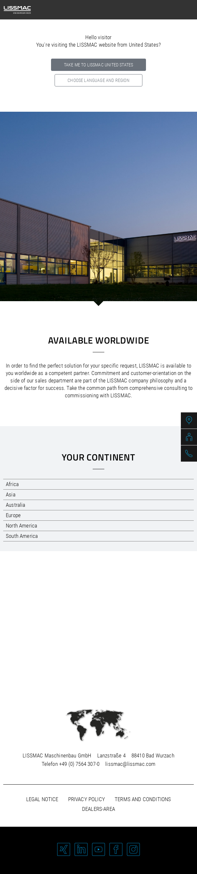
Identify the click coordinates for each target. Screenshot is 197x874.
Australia (16, 505)
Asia (11, 494)
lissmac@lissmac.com (130, 764)
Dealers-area (98, 809)
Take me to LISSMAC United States (98, 64)
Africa (12, 484)
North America (21, 525)
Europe (13, 515)
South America (22, 536)
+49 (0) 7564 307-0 (79, 764)
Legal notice (42, 799)
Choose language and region (98, 80)
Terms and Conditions (143, 799)
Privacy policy (86, 799)
